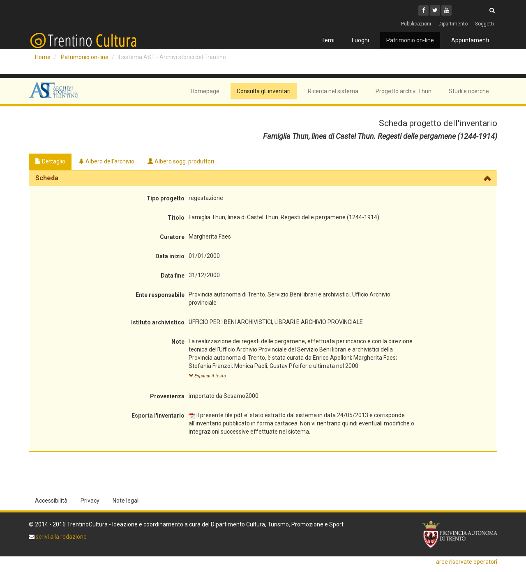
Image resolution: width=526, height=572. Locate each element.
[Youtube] (446, 10)
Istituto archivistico (158, 322)
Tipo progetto (165, 198)
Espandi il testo (207, 376)
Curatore (172, 237)
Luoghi (360, 40)
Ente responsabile (160, 295)
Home (43, 57)
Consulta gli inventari (264, 91)
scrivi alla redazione (61, 536)
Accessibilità (51, 500)
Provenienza (167, 396)
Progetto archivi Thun (403, 91)
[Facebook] (423, 10)
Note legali (126, 500)
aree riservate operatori (466, 561)
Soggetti (484, 24)
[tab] (263, 178)
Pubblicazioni (416, 24)
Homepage (205, 91)
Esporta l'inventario (158, 415)
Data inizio (170, 256)
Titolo (176, 217)
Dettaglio (50, 161)
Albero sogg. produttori (181, 161)
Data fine (173, 275)
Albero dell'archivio (106, 161)
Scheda (46, 178)
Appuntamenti (470, 40)
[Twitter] (435, 10)
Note (178, 341)
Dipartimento (453, 24)
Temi (328, 40)
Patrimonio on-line (410, 40)
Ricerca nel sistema (333, 91)
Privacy (90, 500)
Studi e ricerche (469, 91)
